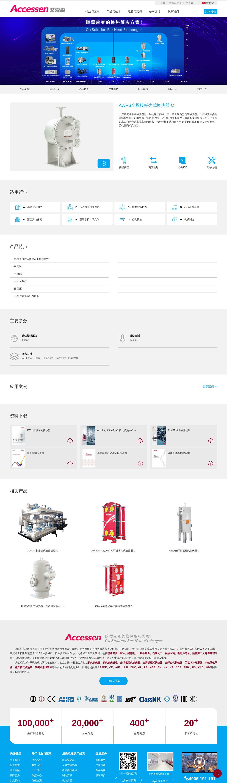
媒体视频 (15, 770)
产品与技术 (114, 11)
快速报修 (101, 765)
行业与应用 (92, 11)
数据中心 (37, 775)
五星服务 (101, 753)
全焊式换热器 (69, 765)
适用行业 (54, 89)
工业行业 (37, 770)
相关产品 (202, 89)
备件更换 (101, 770)
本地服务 (101, 760)
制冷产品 (67, 775)
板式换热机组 (69, 770)
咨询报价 (210, 11)
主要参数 (113, 89)
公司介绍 (154, 11)
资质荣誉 (15, 765)
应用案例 (143, 89)
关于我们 (15, 760)
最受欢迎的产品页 (73, 753)
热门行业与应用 (42, 753)
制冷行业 (37, 765)
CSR (162, 3)
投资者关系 (175, 3)
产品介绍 (25, 89)
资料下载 (173, 89)
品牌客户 (15, 775)
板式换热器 (68, 760)
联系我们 (173, 11)
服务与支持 (135, 11)
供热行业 (37, 760)
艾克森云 (191, 3)
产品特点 (84, 89)
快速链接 (15, 753)
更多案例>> (210, 386)
